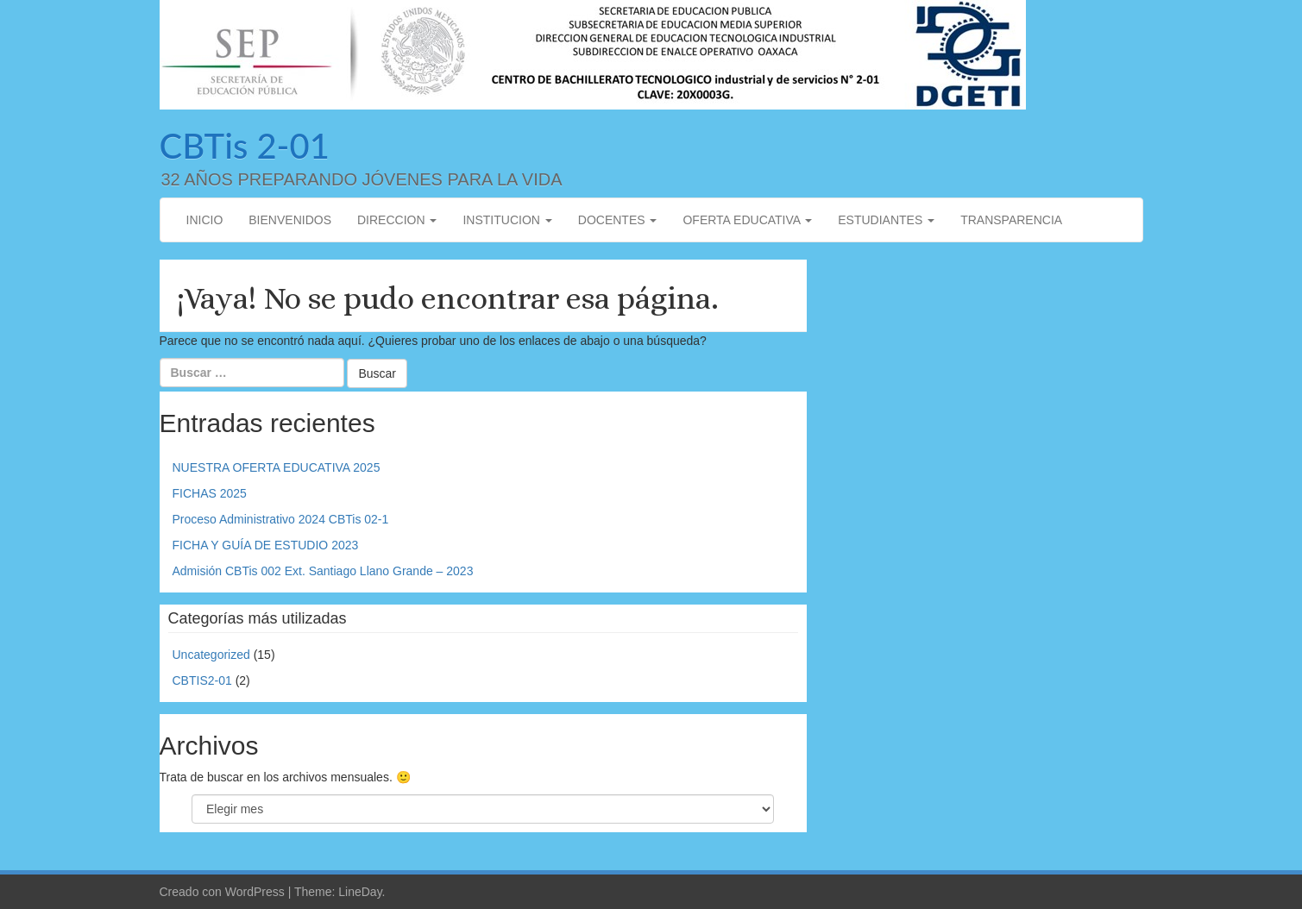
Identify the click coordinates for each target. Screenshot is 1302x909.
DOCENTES (617, 220)
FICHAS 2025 (210, 493)
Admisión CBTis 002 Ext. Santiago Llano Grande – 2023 (323, 571)
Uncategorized (211, 654)
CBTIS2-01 (202, 680)
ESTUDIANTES (886, 220)
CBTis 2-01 (245, 145)
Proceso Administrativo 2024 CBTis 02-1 (281, 519)
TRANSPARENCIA (1011, 220)
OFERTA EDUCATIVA (747, 220)
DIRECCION (397, 220)
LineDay (359, 892)
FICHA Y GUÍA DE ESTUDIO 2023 (266, 545)
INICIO (204, 220)
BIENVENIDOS (289, 220)
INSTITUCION (506, 220)
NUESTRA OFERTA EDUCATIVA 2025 (277, 467)
